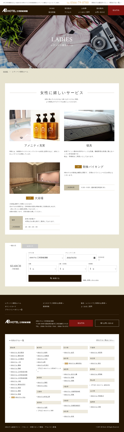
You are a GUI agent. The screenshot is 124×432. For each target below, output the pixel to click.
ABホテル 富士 (42, 385)
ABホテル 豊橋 (16, 365)
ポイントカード (10, 306)
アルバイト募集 (50, 427)
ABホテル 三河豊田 (17, 359)
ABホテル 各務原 (43, 355)
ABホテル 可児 (42, 359)
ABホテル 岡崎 (16, 368)
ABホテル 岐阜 (42, 352)
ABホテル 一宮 (16, 362)
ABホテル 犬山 (20, 397)
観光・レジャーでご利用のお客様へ (94, 303)
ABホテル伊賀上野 (43, 396)
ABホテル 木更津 (96, 352)
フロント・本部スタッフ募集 (32, 427)
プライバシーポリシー (13, 309)
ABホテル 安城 (16, 394)
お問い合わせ (100, 12)
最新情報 (46, 306)
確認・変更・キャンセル (91, 280)
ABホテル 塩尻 (42, 407)
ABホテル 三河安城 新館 (19, 375)
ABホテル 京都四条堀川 (72, 405)
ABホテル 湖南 (69, 380)
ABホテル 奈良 (69, 416)
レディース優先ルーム (13, 303)
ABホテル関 (41, 362)
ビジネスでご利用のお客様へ (53, 303)
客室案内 (68, 8)
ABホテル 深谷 (96, 363)
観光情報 (52, 12)
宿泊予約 (116, 10)
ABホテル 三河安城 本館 (19, 371)
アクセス (68, 12)
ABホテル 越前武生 (75, 363)
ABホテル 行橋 (96, 407)
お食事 (84, 8)
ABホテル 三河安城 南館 (19, 378)
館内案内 (100, 8)
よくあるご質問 (84, 12)
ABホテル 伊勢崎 (96, 374)
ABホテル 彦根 (69, 377)
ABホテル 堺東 (69, 394)
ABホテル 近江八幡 (70, 374)
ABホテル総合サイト (12, 427)
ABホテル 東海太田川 (18, 384)
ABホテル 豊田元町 (17, 355)
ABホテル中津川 (42, 365)
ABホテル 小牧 (16, 381)
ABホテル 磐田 (42, 382)
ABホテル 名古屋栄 (17, 352)
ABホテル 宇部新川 (97, 396)
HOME (52, 8)
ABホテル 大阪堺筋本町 (72, 391)
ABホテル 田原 (16, 387)
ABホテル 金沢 (69, 352)
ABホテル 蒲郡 (16, 391)
